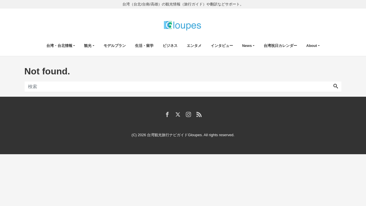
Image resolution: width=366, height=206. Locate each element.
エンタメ (194, 45)
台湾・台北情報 (59, 45)
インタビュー (222, 45)
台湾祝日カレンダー (280, 45)
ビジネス (170, 45)
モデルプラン (115, 45)
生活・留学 (144, 45)
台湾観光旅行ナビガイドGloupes (174, 135)
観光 (88, 45)
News (247, 45)
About (311, 45)
